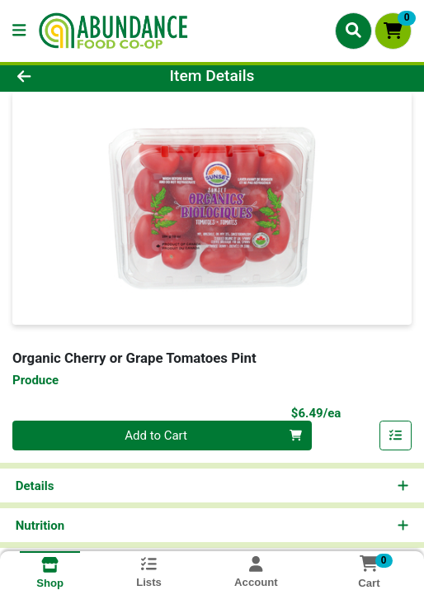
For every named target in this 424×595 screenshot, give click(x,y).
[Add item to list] (395, 435)
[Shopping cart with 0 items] (393, 31)
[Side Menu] (19, 31)
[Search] (353, 30)
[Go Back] (62, 76)
